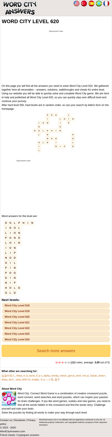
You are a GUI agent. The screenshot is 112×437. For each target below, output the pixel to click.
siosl (18, 379)
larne (32, 375)
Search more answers (56, 351)
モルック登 (46, 379)
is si (25, 375)
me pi (86, 375)
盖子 (57, 379)
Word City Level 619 (17, 311)
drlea (4, 379)
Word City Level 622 (17, 328)
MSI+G (26, 379)
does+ (101, 375)
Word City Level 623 (17, 333)
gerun (71, 375)
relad (19, 375)
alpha (47, 375)
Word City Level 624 (17, 339)
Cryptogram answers (27, 435)
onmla (54, 375)
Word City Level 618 (17, 305)
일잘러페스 (8, 375)
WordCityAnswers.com (12, 431)
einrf (78, 375)
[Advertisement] (56, 54)
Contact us (6, 420)
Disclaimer (19, 420)
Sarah (93, 375)
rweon (63, 375)
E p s (39, 375)
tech (11, 379)
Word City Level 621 (17, 322)
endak (35, 379)
